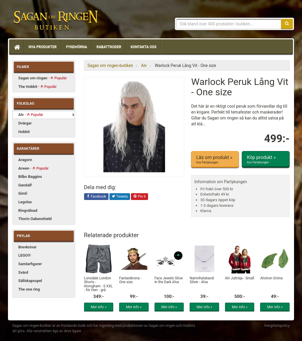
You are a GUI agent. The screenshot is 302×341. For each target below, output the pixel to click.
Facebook (96, 196)
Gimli (22, 193)
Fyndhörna (76, 47)
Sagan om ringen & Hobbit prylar (55, 20)
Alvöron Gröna (271, 278)
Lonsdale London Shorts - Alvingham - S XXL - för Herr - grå (98, 284)
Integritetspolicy (277, 326)
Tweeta (120, 196)
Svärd (23, 272)
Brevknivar (27, 247)
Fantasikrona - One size (130, 280)
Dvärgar (25, 123)
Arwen (33, 168)
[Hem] (16, 47)
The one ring (29, 289)
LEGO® (24, 255)
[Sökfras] (228, 24)
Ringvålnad (27, 210)
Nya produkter (43, 47)
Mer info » (98, 307)
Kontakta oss (143, 47)
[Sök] (287, 24)
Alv (30, 114)
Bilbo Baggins (30, 176)
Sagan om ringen (42, 78)
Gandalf (25, 185)
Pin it (139, 196)
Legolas (25, 202)
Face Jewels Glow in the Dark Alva (169, 280)
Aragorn (25, 160)
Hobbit (24, 131)
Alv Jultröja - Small (239, 278)
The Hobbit (37, 86)
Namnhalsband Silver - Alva (202, 280)
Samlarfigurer (30, 264)
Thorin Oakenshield (35, 219)
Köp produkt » (266, 160)
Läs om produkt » (215, 160)
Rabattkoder (108, 47)
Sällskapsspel (30, 280)
